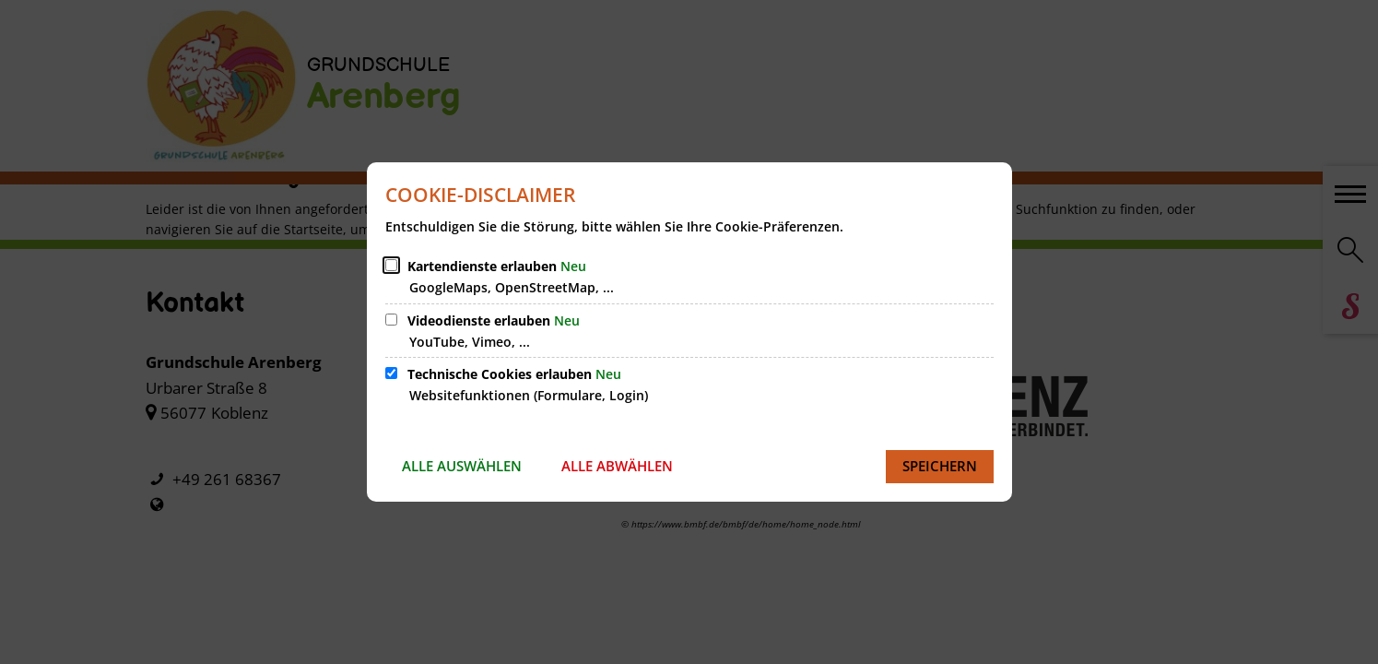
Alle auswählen (462, 465)
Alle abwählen (617, 465)
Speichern (939, 465)
